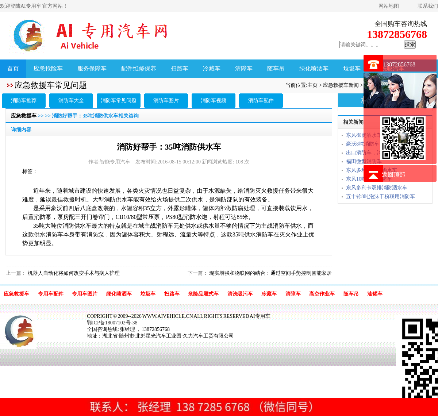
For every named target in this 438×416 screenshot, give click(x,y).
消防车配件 (261, 100)
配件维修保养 (138, 68)
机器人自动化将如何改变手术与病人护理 (73, 273)
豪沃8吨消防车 (362, 144)
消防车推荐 (23, 100)
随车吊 (276, 68)
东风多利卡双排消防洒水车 (376, 187)
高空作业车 (322, 294)
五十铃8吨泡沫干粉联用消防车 (380, 196)
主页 (312, 85)
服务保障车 (92, 68)
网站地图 (389, 6)
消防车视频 (213, 100)
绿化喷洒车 (313, 68)
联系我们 (428, 6)
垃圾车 (352, 68)
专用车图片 (84, 294)
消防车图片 (166, 100)
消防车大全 (71, 100)
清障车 (244, 68)
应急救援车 (23, 116)
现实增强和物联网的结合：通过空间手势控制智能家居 (270, 273)
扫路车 (179, 68)
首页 (13, 68)
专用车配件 (51, 294)
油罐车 (375, 294)
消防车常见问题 (119, 100)
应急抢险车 (48, 68)
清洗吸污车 (240, 294)
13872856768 (399, 64)
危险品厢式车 (203, 294)
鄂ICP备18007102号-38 (112, 323)
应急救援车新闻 (341, 85)
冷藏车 (211, 68)
